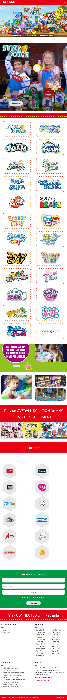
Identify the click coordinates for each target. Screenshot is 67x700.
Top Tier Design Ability (9, 670)
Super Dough (40, 630)
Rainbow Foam (56, 632)
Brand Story (6, 632)
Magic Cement (40, 648)
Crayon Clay (55, 641)
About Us (5, 630)
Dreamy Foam (40, 632)
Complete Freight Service (10, 684)
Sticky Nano (55, 644)
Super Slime (55, 634)
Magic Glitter (56, 653)
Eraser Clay (39, 641)
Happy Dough (40, 634)
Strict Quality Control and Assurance (14, 679)
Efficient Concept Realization (11, 668)
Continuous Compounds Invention (13, 672)
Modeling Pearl (40, 655)
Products (39, 624)
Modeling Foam (56, 630)
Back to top (60, 697)
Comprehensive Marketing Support (13, 675)
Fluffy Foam (39, 651)
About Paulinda (9, 624)
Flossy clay (39, 644)
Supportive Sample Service (11, 677)
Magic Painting (40, 639)
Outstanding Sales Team (10, 686)
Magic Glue (55, 648)
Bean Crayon (40, 653)
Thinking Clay (40, 646)
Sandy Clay (55, 646)
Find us (38, 662)
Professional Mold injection (11, 682)
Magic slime (40, 637)
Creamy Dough (56, 637)
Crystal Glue (55, 651)
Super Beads (56, 639)
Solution (5, 662)
